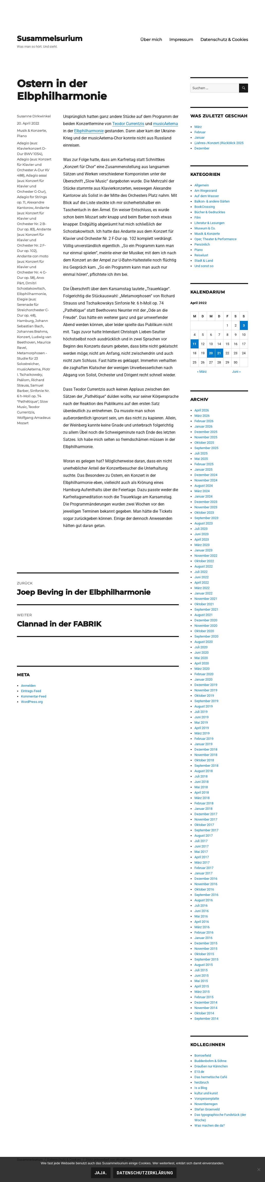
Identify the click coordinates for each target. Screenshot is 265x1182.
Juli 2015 (201, 970)
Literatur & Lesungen (209, 223)
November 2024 (205, 480)
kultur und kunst (206, 1093)
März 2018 (202, 798)
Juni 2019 (201, 717)
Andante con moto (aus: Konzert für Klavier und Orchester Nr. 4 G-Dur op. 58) (32, 267)
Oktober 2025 (204, 442)
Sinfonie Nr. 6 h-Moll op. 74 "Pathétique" (33, 396)
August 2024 (203, 486)
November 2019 (205, 690)
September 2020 (206, 636)
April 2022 (201, 582)
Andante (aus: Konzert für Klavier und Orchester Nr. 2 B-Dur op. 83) (33, 218)
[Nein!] (258, 1169)
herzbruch (201, 1082)
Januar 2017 (203, 873)
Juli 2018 (201, 776)
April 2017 (201, 857)
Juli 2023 (201, 529)
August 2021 (203, 615)
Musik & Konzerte (31, 130)
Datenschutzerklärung (145, 1172)
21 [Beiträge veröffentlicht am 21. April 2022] (219, 353)
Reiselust (201, 255)
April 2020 (201, 663)
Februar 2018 (203, 803)
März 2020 (202, 669)
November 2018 (205, 755)
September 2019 (206, 701)
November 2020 (205, 626)
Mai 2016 (201, 916)
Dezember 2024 (205, 475)
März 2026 (202, 416)
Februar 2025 (203, 464)
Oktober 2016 (204, 889)
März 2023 (202, 545)
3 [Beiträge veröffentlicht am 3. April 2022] (244, 325)
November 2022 (205, 556)
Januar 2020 (203, 679)
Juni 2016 (201, 911)
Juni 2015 (201, 975)
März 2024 (202, 491)
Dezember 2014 (205, 1002)
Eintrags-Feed (31, 691)
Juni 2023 (201, 534)
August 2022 (203, 566)
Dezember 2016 (205, 879)
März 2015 (202, 992)
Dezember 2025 (205, 432)
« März (202, 371)
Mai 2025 (201, 459)
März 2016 (202, 927)
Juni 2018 (201, 782)
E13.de (199, 1072)
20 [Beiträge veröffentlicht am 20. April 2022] (211, 353)
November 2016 (205, 884)
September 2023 (206, 518)
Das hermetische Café (210, 1077)
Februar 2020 (203, 674)
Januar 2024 (203, 496)
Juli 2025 (201, 453)
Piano (22, 136)
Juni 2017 (201, 846)
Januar (199, 137)
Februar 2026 (203, 421)
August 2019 (203, 706)
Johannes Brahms (32, 331)
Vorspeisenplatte (206, 1098)
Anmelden (28, 686)
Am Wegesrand (205, 191)
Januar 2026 (203, 426)
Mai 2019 (201, 722)
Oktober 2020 (204, 631)
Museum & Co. (204, 228)
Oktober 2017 (204, 825)
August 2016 (203, 900)
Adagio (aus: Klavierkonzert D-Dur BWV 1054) (31, 148)
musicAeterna (165, 123)
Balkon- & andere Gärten (212, 201)
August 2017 (203, 835)
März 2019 (202, 733)
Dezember (201, 148)
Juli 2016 (201, 905)
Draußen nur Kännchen (211, 1066)
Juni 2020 (201, 652)
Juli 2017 (201, 841)
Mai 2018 (201, 787)
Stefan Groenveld (207, 1109)
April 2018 (201, 792)
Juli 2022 (201, 572)
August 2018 (203, 771)
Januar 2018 (203, 809)
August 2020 (203, 642)
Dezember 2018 (205, 749)
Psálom (23, 380)
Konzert (23, 337)
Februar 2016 (203, 932)
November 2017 (205, 819)
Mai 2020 (201, 658)
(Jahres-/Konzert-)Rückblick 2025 (218, 143)
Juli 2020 (201, 647)
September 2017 (206, 830)
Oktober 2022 (204, 561)
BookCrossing (204, 207)
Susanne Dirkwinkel (34, 116)
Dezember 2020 (205, 620)
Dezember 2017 (205, 814)
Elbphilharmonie (89, 130)
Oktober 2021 (204, 604)
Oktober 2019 (204, 696)
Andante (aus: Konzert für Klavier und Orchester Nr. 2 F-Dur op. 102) (34, 240)
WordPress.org (32, 702)
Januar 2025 (203, 469)
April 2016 (201, 922)
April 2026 (201, 410)
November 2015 (205, 949)
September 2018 (206, 765)
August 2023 (203, 523)
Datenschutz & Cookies (224, 39)
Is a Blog (200, 1088)
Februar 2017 (203, 868)
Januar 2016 (203, 938)
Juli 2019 (201, 712)
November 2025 (205, 437)
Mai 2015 (201, 981)
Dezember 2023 (205, 502)
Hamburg (25, 321)
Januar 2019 (203, 744)
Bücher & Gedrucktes (209, 212)
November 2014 (205, 1008)
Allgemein (201, 185)
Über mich (151, 39)
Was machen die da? (209, 1125)
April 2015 (201, 986)
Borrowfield (202, 1055)
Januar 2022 (203, 593)
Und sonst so (203, 266)
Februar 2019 (203, 739)
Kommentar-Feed (33, 696)
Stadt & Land (203, 260)
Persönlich (202, 244)
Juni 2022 (201, 577)
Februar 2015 (203, 997)
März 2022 (202, 588)
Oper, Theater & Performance (215, 239)
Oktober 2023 (204, 512)
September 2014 (206, 1019)
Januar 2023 (203, 550)
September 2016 (206, 895)
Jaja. (101, 1172)
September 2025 (206, 448)
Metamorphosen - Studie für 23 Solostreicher (32, 358)
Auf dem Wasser (206, 196)
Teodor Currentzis (128, 123)
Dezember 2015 (205, 943)
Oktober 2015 (204, 954)
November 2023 (205, 507)
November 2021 (205, 599)
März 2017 (202, 862)
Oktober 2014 (204, 1013)
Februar (199, 132)
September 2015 (206, 959)
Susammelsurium (49, 38)
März (198, 127)
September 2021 (206, 609)
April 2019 (201, 728)
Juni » (236, 371)
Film (197, 217)
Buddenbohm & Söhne (210, 1061)
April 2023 (201, 539)
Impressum (181, 39)
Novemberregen (206, 1104)
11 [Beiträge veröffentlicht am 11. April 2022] (194, 344)
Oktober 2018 (204, 760)
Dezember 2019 (205, 685)
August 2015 (203, 965)
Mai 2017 (201, 852)
